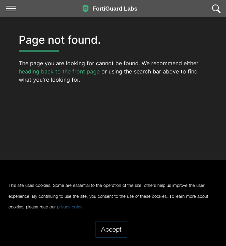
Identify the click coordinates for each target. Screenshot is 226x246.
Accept (111, 229)
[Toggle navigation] (10, 8)
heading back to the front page (59, 71)
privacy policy (69, 206)
